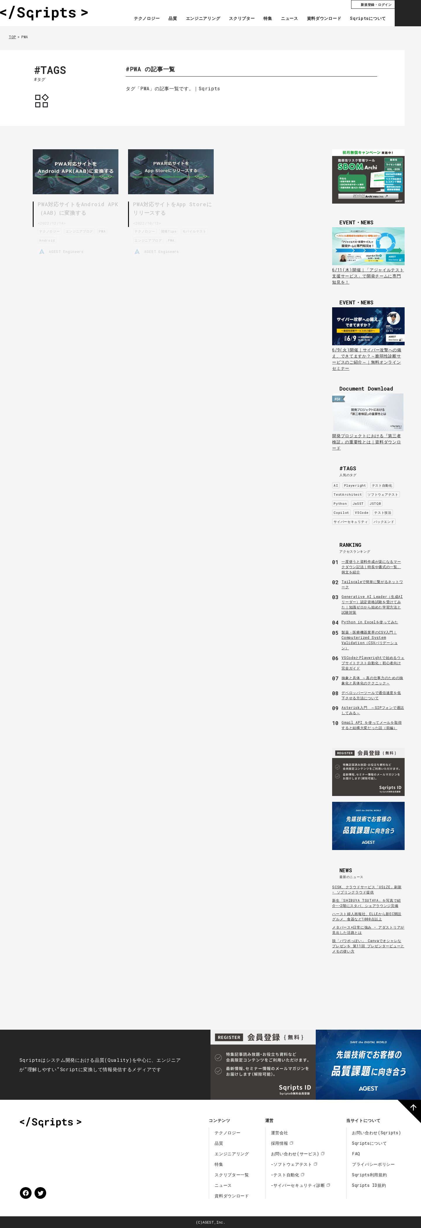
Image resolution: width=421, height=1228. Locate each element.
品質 (172, 18)
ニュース (289, 18)
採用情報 (279, 1143)
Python (340, 503)
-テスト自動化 (285, 1174)
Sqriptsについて (368, 18)
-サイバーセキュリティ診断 (298, 1185)
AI (336, 485)
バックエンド (384, 521)
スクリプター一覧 (232, 1174)
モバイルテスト (196, 230)
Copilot (341, 512)
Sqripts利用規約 (369, 1174)
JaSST (358, 503)
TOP (12, 36)
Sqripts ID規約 (369, 1185)
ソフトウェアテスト (382, 494)
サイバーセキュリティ (351, 521)
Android (48, 239)
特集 (267, 18)
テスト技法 (382, 512)
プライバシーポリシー (373, 1164)
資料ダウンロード (324, 18)
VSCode (361, 512)
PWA (103, 230)
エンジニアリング (203, 18)
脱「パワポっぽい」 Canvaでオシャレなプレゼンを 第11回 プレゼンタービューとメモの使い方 (368, 945)
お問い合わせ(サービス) (295, 1153)
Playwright (355, 485)
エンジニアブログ (80, 230)
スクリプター (242, 18)
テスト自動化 (382, 485)
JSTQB (375, 503)
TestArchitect (348, 494)
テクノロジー (147, 18)
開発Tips (170, 230)
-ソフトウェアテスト (291, 1164)
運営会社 (279, 1132)
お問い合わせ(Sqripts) (376, 1132)
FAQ (356, 1153)
